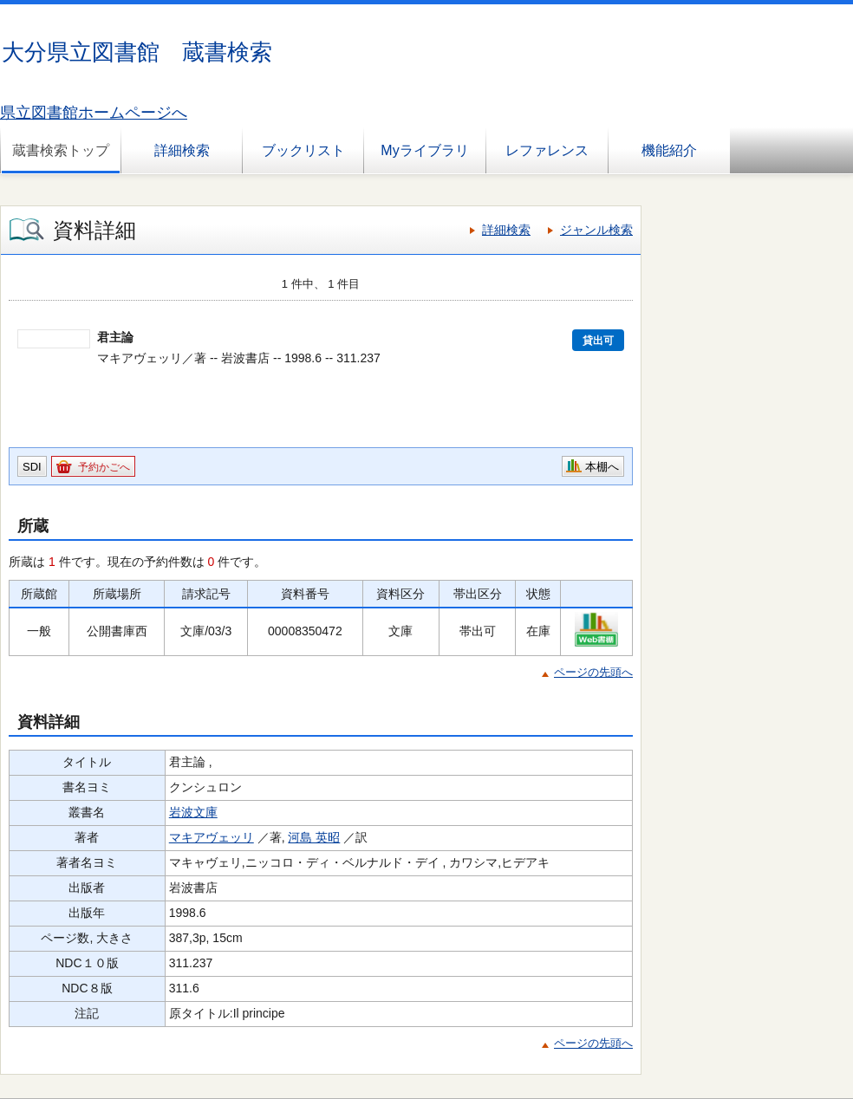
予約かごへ (104, 467)
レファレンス (547, 150)
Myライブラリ (424, 150)
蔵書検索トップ (60, 150)
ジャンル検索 (596, 230)
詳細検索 (182, 150)
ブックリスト (303, 150)
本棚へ (602, 466)
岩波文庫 (193, 812)
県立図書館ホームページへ (93, 112)
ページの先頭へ (593, 672)
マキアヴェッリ (211, 837)
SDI (32, 466)
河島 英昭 (314, 837)
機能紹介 (669, 150)
